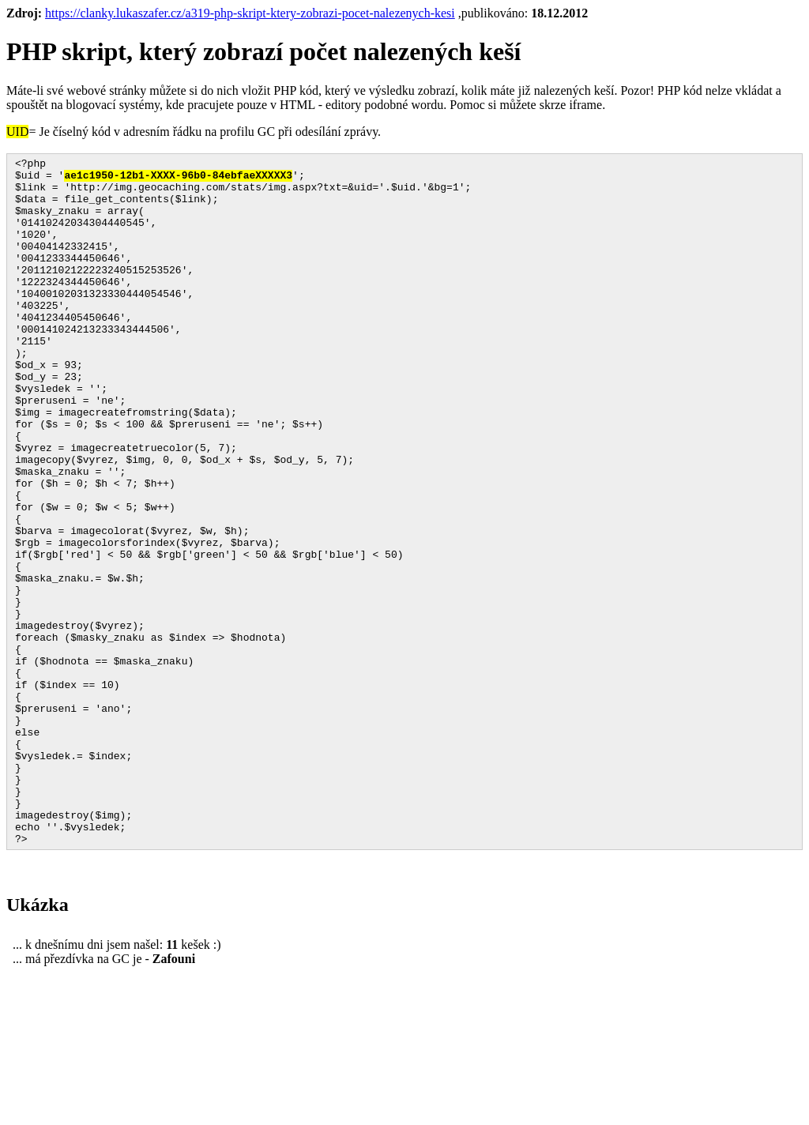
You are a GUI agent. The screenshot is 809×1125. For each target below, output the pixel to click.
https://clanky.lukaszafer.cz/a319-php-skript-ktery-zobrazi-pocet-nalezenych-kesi (250, 13)
